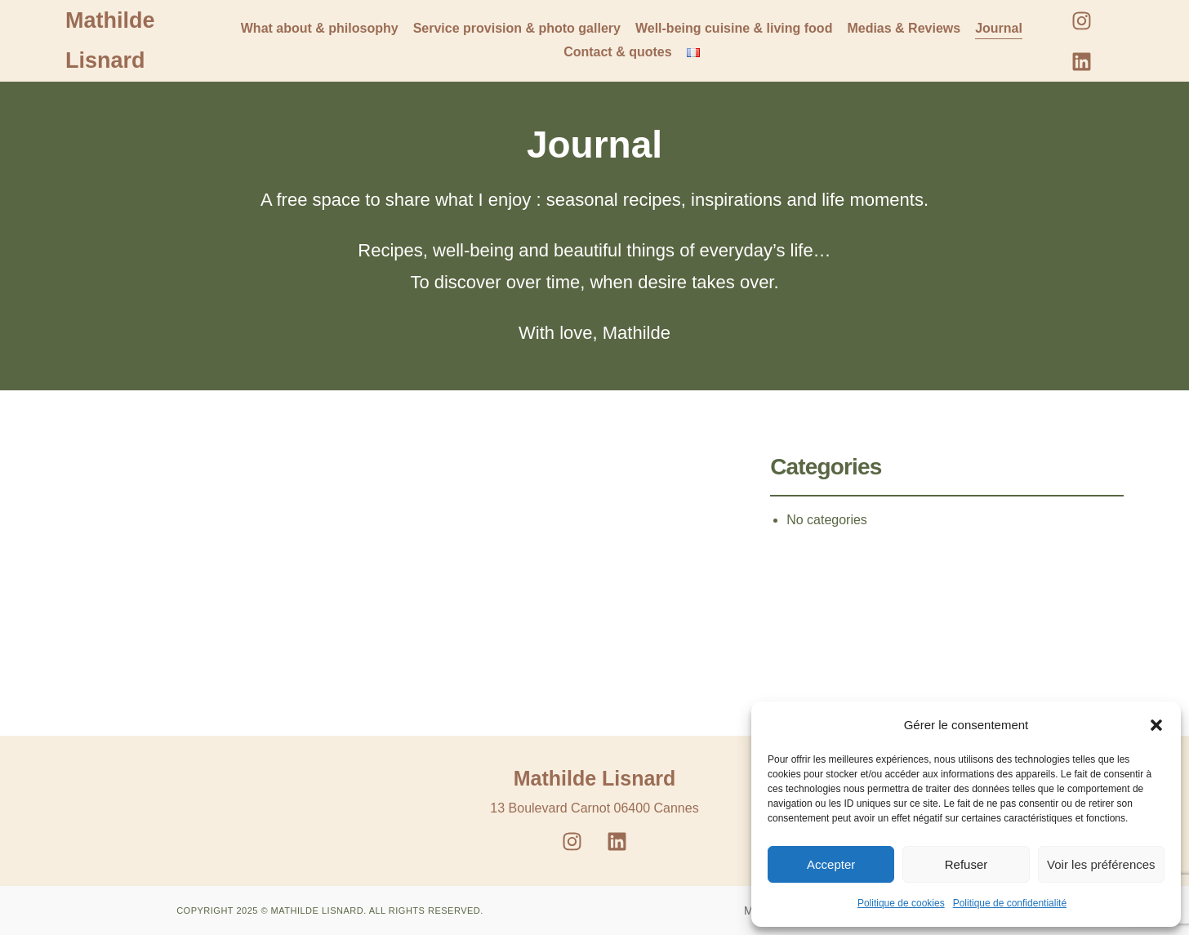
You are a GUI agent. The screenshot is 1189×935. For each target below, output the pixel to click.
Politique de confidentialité (1010, 903)
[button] (1156, 725)
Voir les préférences (1101, 864)
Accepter (831, 864)
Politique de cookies (901, 903)
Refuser (966, 864)
